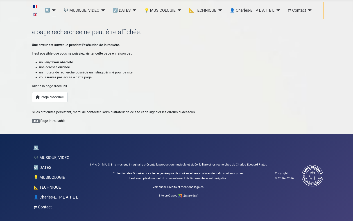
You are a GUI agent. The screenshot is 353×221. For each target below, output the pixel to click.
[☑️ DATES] (133, 10)
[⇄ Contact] (309, 10)
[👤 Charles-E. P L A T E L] (277, 10)
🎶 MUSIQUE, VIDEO (81, 10)
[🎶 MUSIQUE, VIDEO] (102, 10)
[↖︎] (53, 10)
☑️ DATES (122, 10)
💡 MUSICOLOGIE (160, 10)
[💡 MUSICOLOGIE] (178, 10)
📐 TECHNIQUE (202, 10)
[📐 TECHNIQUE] (219, 10)
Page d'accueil (50, 97)
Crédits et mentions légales (185, 187)
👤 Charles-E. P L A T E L (252, 10)
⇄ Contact (297, 10)
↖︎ (47, 10)
